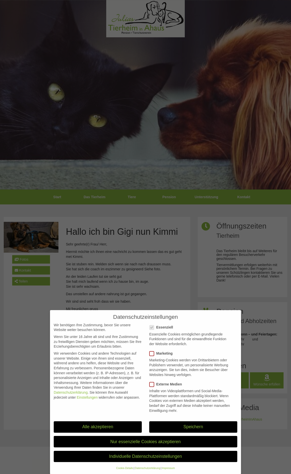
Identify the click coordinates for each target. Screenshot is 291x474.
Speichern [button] (193, 432)
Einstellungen (87, 404)
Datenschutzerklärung (71, 399)
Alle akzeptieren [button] (97, 432)
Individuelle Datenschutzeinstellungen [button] (145, 462)
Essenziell (162, 333)
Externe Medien (167, 390)
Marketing (162, 359)
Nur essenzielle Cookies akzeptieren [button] (145, 447)
